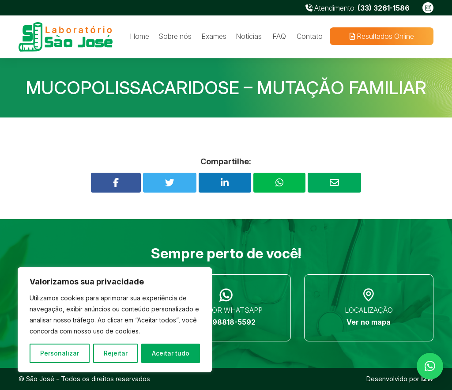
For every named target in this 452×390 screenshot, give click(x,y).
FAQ (279, 36)
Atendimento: (357, 8)
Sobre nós (175, 36)
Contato (310, 36)
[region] (115, 319)
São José (40, 378)
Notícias (249, 36)
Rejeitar (116, 353)
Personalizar (59, 353)
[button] (430, 366)
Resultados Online (381, 36)
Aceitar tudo (170, 353)
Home (139, 36)
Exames (213, 36)
